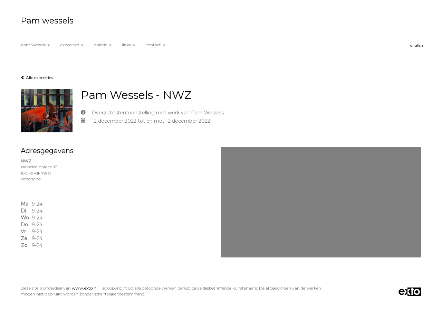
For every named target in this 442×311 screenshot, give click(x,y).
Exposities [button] (72, 44)
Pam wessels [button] (35, 44)
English (416, 45)
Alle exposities (37, 77)
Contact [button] (155, 44)
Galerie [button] (103, 44)
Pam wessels (47, 21)
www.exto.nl (84, 288)
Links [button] (128, 44)
